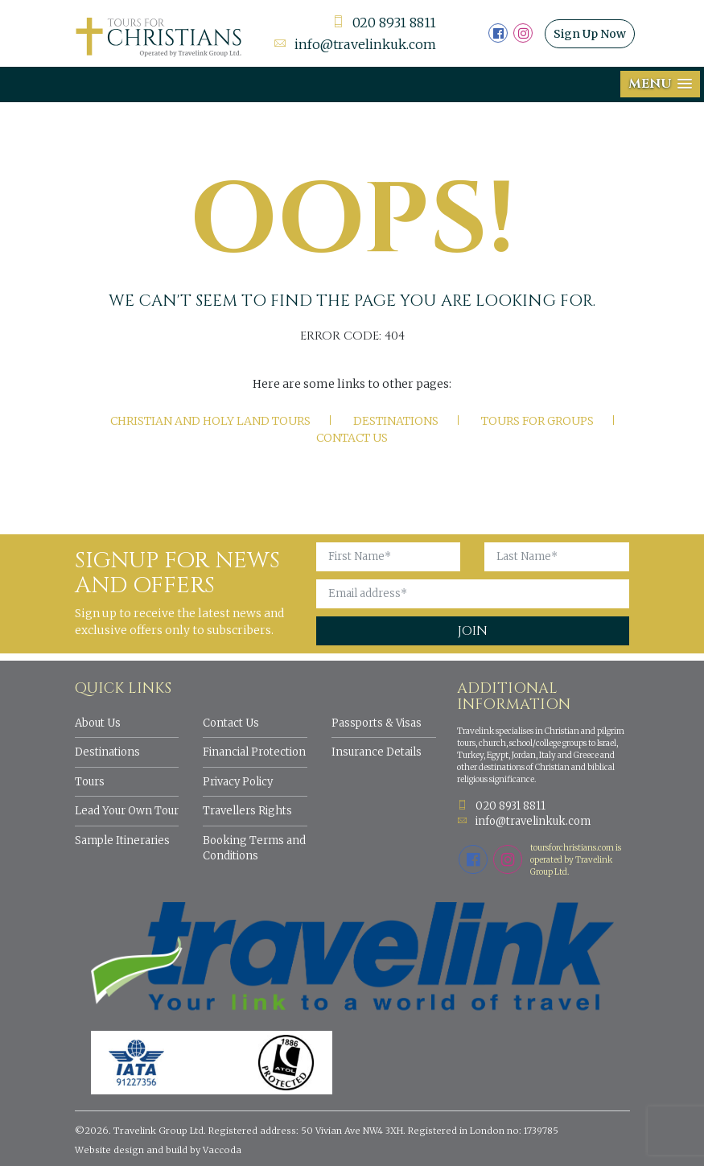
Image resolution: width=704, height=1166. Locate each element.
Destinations (395, 421)
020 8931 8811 (383, 22)
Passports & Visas (376, 723)
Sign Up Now (590, 34)
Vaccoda (222, 1150)
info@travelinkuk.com (355, 44)
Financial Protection (254, 752)
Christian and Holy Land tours (210, 421)
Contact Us (352, 438)
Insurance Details (376, 752)
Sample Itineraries (122, 840)
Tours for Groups (537, 421)
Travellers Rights (247, 811)
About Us (98, 723)
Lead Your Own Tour (127, 811)
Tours (90, 782)
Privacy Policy (238, 782)
